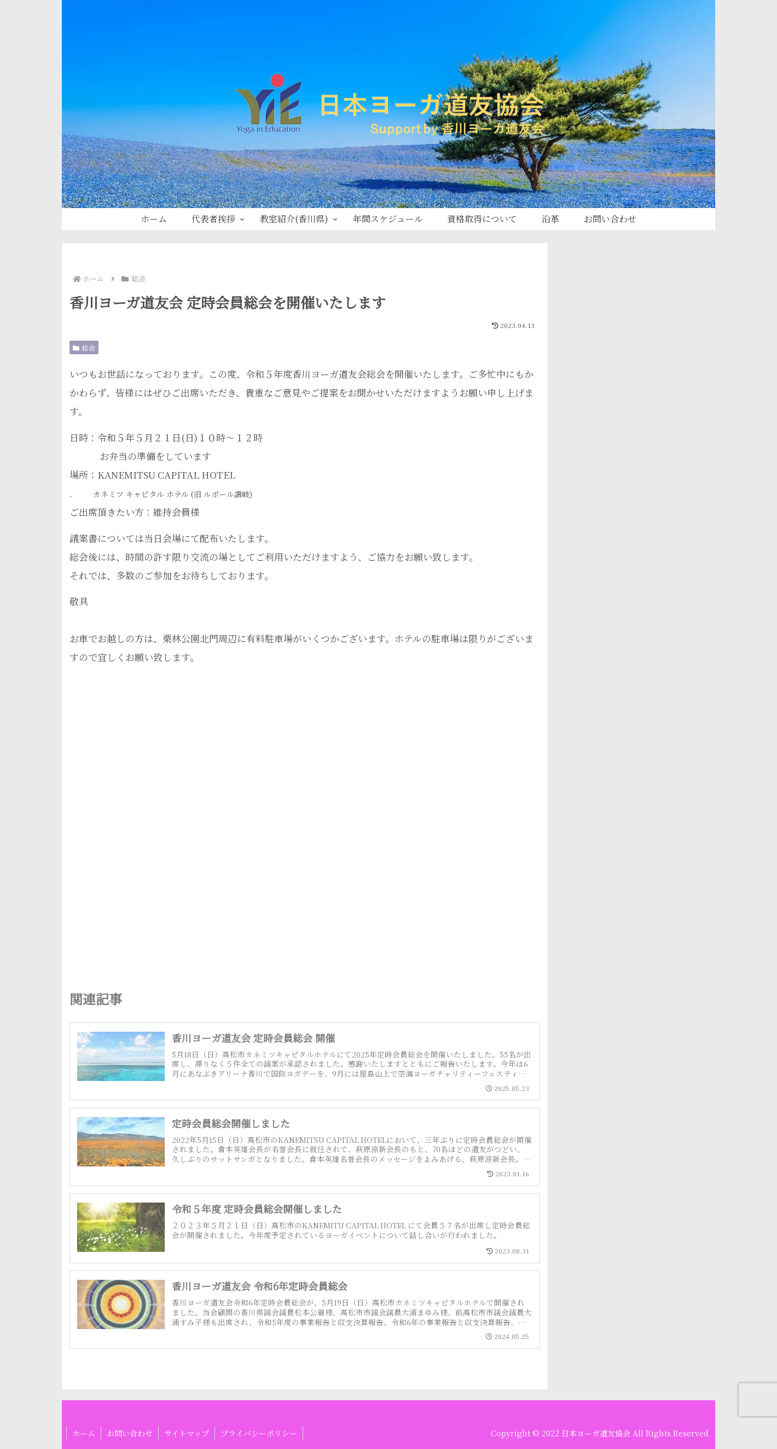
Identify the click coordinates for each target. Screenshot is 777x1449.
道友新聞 (578, 518)
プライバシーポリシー (259, 1433)
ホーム (83, 1433)
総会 (84, 347)
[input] (634, 319)
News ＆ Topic (592, 408)
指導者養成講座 (592, 435)
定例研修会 (583, 463)
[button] (699, 319)
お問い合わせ (130, 1433)
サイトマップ (186, 1433)
